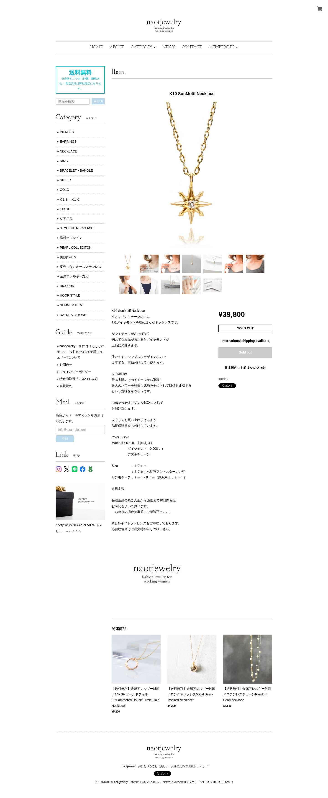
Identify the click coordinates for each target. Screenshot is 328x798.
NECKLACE (68, 151)
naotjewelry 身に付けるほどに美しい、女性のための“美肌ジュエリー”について (80, 351)
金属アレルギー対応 (74, 276)
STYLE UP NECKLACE (76, 228)
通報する (223, 378)
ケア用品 (66, 218)
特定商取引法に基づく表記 (78, 379)
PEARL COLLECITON (76, 247)
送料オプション (71, 238)
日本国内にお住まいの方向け (245, 367)
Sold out (245, 352)
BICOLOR (67, 286)
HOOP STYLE (70, 295)
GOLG (64, 189)
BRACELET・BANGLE (76, 170)
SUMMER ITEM (71, 305)
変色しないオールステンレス (80, 267)
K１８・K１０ (70, 199)
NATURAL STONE (73, 315)
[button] (143, 47)
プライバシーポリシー (75, 372)
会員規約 (65, 386)
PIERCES (67, 132)
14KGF (65, 209)
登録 (65, 438)
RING (64, 161)
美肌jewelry (68, 257)
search (98, 101)
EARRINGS (68, 141)
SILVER (65, 180)
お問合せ (65, 365)
